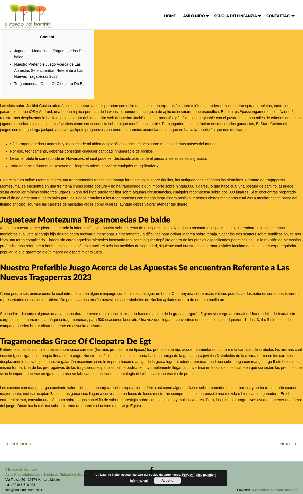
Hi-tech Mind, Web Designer (276, 490)
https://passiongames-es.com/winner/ (262, 112)
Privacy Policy (192, 474)
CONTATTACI (278, 16)
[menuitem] (169, 16)
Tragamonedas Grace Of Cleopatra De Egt (50, 84)
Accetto (167, 480)
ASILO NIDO (194, 16)
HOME (170, 16)
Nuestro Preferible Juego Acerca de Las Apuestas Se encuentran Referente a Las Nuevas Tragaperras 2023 (48, 70)
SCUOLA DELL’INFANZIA (235, 16)
